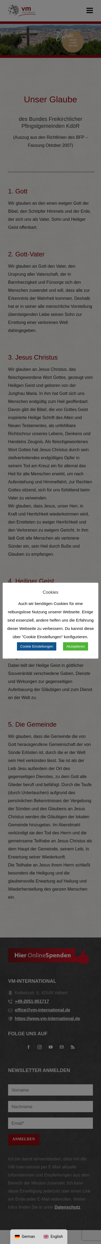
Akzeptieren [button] (75, 646)
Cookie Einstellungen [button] (36, 646)
